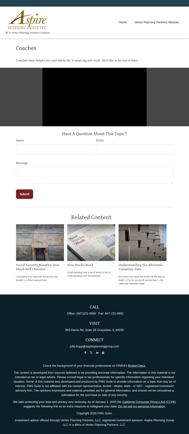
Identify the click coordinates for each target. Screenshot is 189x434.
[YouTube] (103, 352)
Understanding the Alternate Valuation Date (141, 267)
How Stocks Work (80, 265)
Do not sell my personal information (141, 406)
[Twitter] (91, 352)
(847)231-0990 (86, 313)
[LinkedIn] (97, 352)
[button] (123, 22)
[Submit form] (24, 194)
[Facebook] (85, 352)
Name (20, 140)
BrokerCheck (136, 365)
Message (22, 163)
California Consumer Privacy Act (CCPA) (149, 402)
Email (100, 140)
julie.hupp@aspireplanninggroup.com (94, 346)
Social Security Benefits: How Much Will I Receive (38, 267)
